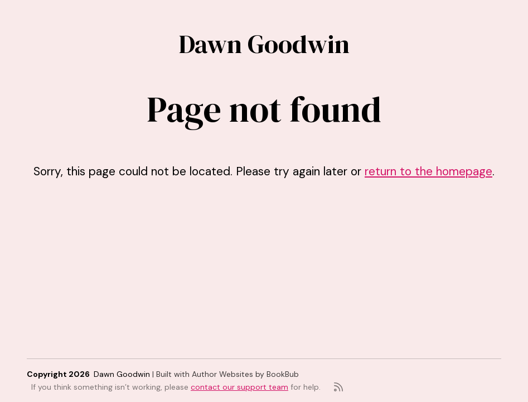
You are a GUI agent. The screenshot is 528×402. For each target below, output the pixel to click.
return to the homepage (428, 171)
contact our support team (239, 387)
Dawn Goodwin (264, 43)
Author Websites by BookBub (245, 374)
